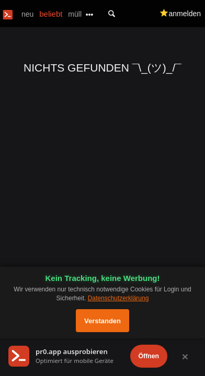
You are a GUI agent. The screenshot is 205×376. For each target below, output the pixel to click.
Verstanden (102, 321)
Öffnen (149, 356)
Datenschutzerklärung (118, 298)
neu (27, 14)
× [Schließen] (185, 356)
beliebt (50, 13)
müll (75, 14)
